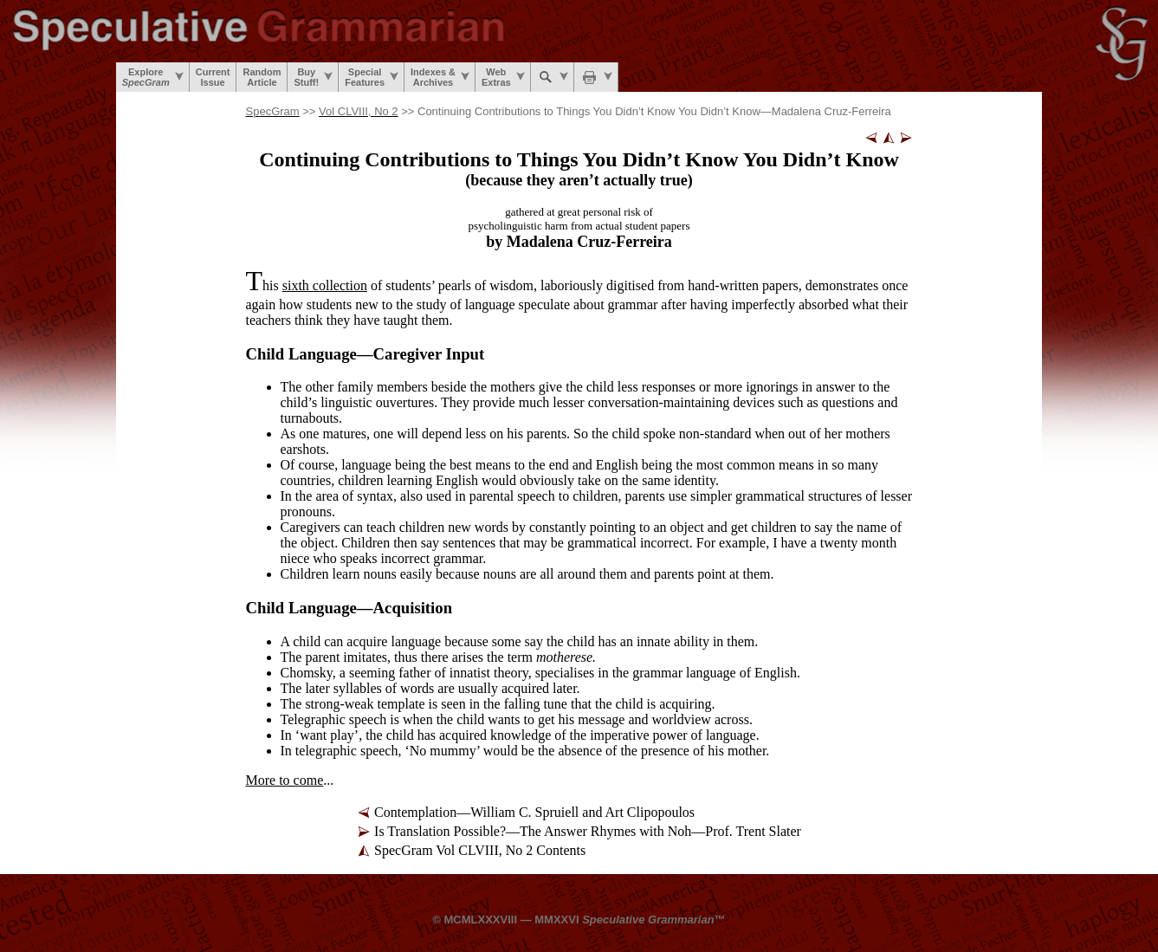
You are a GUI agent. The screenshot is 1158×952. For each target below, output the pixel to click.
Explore (153, 77)
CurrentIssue (213, 77)
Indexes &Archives (440, 77)
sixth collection (324, 285)
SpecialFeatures (371, 77)
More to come (285, 780)
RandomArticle (262, 77)
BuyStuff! (313, 77)
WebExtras (503, 77)
